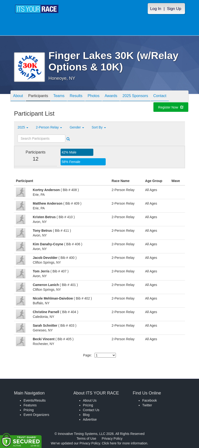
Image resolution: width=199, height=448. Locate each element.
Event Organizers (36, 415)
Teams (58, 96)
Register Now (171, 108)
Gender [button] (77, 127)
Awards (111, 96)
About (18, 96)
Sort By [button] (99, 127)
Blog (86, 415)
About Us (90, 400)
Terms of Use (86, 438)
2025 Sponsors (135, 96)
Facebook (149, 400)
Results (76, 96)
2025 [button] (23, 127)
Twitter (147, 405)
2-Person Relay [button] (49, 127)
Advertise (90, 419)
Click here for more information (124, 443)
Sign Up (174, 8)
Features (30, 405)
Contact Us (91, 410)
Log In (155, 8)
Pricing (29, 410)
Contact (159, 96)
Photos (94, 96)
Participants (38, 96)
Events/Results (35, 400)
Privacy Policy (112, 438)
